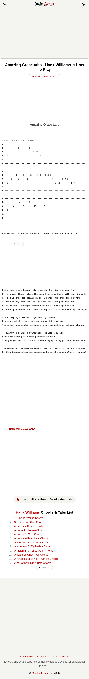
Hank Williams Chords (44, 76)
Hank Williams (28, 512)
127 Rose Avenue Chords (28, 518)
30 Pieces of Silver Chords (29, 522)
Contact (41, 656)
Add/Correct (27, 656)
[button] (5, 4)
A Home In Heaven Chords (29, 530)
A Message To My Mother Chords (33, 546)
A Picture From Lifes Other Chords (33, 550)
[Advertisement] (44, 32)
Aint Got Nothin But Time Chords (32, 563)
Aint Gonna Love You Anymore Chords (36, 558)
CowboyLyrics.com (42, 673)
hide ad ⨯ (16, 244)
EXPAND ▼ (44, 567)
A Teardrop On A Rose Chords (31, 554)
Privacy (65, 656)
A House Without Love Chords (31, 538)
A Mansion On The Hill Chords (31, 542)
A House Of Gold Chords (28, 534)
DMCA (53, 656)
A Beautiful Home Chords (28, 526)
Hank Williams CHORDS (22, 429)
